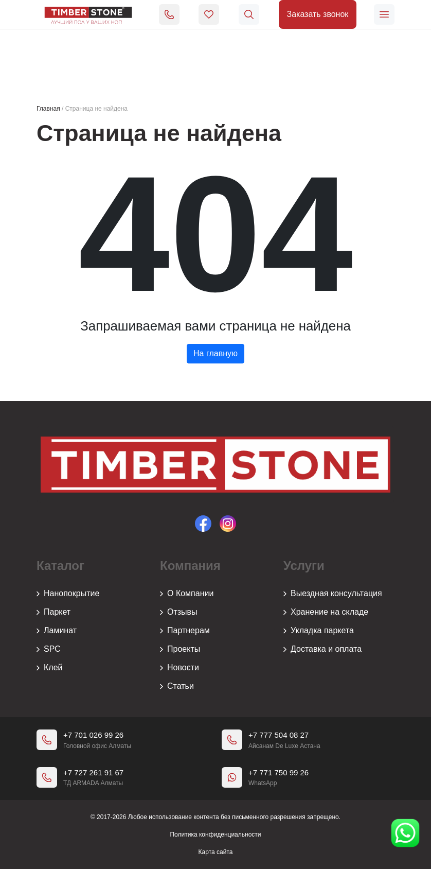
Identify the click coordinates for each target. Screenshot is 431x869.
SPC (49, 649)
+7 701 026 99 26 (93, 735)
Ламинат (57, 630)
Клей (50, 668)
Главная (48, 108)
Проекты (180, 649)
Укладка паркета (318, 630)
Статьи (177, 686)
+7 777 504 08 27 (278, 735)
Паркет (53, 612)
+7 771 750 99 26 (278, 772)
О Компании (186, 593)
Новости (179, 668)
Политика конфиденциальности (215, 834)
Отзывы (178, 612)
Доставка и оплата (322, 649)
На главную (215, 353)
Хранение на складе (325, 612)
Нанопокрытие (68, 593)
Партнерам (185, 630)
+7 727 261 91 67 (93, 772)
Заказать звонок (317, 14)
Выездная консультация (332, 593)
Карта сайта (216, 852)
